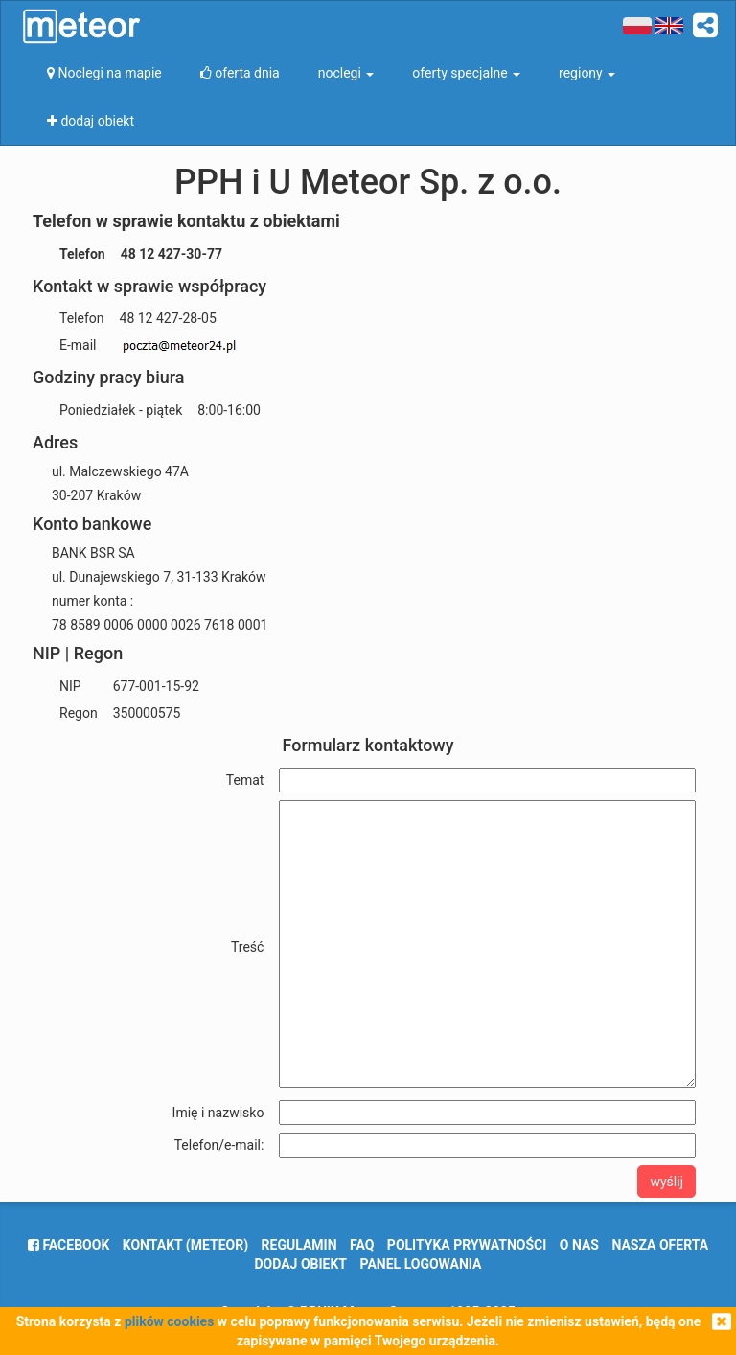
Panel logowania (421, 1264)
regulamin (299, 1244)
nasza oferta (659, 1244)
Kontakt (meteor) (185, 1244)
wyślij (666, 1181)
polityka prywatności (466, 1244)
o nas (579, 1244)
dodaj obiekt (301, 1264)
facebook (68, 1244)
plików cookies (169, 1321)
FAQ (362, 1244)
